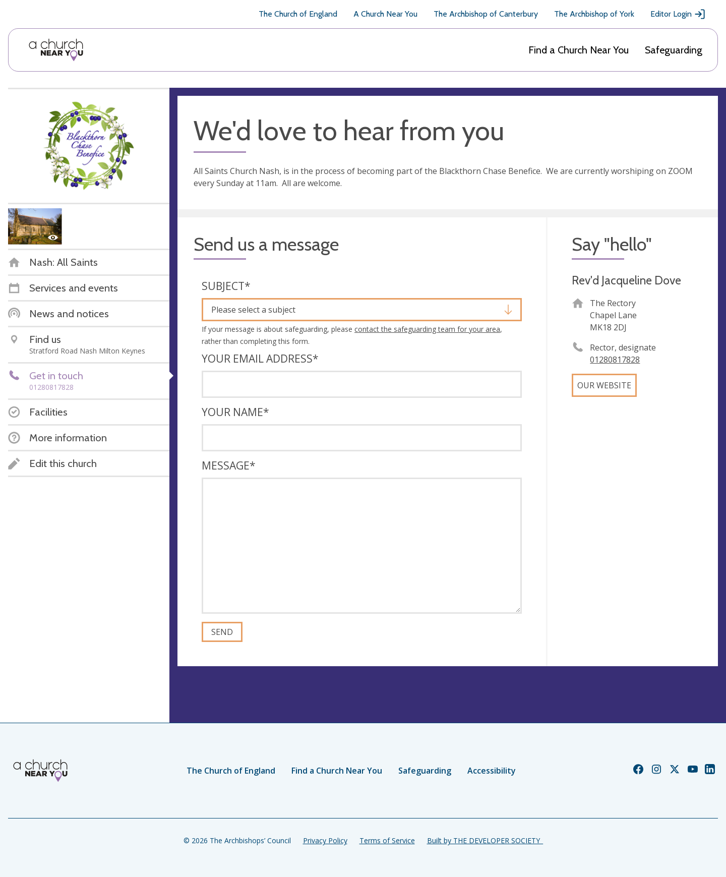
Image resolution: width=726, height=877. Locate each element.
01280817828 (615, 359)
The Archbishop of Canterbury (486, 14)
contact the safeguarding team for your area (427, 329)
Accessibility (491, 770)
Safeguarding (673, 50)
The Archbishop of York (594, 14)
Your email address (260, 359)
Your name (235, 412)
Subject (226, 286)
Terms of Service (387, 840)
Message (229, 465)
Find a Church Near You (578, 50)
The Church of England (298, 14)
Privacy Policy (325, 840)
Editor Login (678, 14)
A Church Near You (385, 14)
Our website (604, 385)
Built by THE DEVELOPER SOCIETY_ (485, 840)
